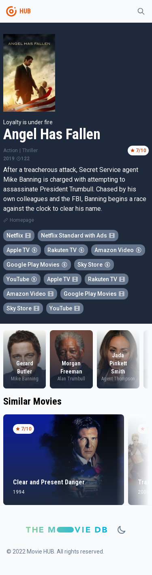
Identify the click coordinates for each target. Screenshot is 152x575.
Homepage (22, 220)
